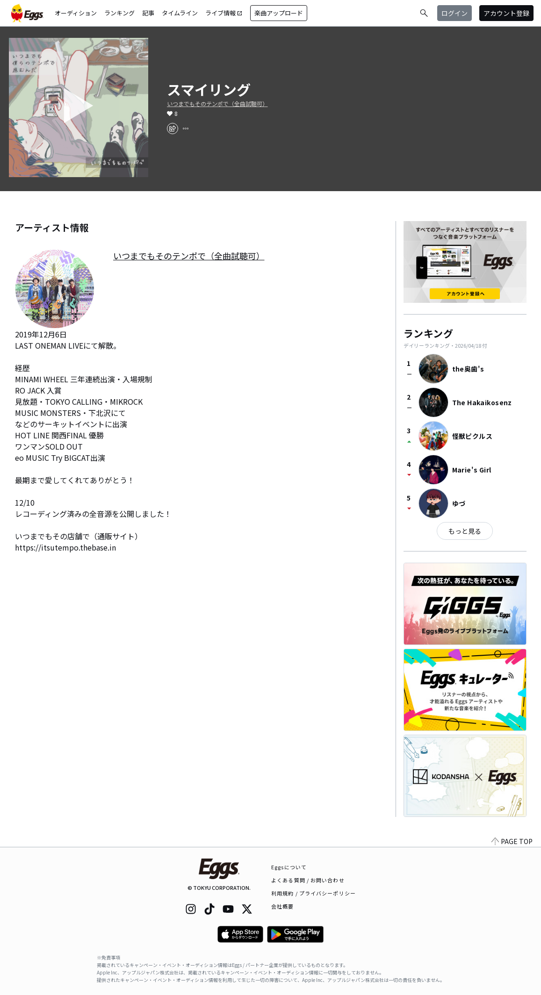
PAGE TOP (512, 841)
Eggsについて (289, 867)
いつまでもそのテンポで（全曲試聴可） (217, 103)
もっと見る (464, 531)
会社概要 (282, 906)
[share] (172, 128)
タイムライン (180, 12)
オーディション (76, 12)
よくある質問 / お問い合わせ (308, 880)
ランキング (119, 12)
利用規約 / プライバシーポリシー (313, 893)
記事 (148, 12)
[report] (185, 128)
